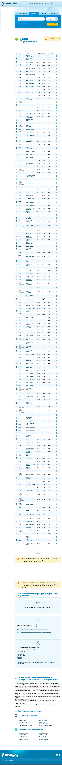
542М (20, 534)
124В (20, 452)
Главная (31, 3)
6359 (19, 522)
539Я (20, 302)
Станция (34, 13)
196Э (20, 77)
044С (20, 543)
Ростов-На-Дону (30, 66)
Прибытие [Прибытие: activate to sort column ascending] (39, 53)
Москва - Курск (42, 722)
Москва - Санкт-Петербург (45, 724)
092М (20, 160)
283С (20, 427)
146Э (20, 126)
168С (20, 249)
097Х (20, 243)
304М (20, 108)
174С (20, 68)
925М (20, 493)
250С (20, 265)
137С (20, 360)
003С (20, 346)
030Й (20, 314)
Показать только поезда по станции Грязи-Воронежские (34, 629)
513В (20, 233)
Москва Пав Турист (30, 495)
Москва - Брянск (23, 719)
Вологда (27, 193)
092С (20, 95)
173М (20, 114)
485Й (20, 74)
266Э (20, 260)
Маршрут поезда (22, 13)
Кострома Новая (29, 302)
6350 (19, 317)
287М (20, 537)
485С (20, 484)
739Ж (20, 409)
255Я (20, 299)
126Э (20, 212)
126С (20, 240)
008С (20, 464)
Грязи (27, 135)
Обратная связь (9, 760)
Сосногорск (28, 299)
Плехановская (29, 230)
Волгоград (32, 74)
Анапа (31, 81)
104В (20, 366)
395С (20, 527)
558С (20, 357)
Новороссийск (29, 144)
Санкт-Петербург (29, 141)
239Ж (20, 396)
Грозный (32, 83)
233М (20, 439)
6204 (19, 415)
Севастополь (29, 95)
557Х (20, 56)
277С (20, 296)
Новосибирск (29, 445)
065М (20, 519)
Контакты (52, 3)
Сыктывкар (28, 199)
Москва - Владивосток (44, 719)
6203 (19, 155)
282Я (20, 190)
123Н (20, 445)
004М (20, 290)
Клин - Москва (42, 736)
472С (20, 111)
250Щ (20, 399)
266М (20, 402)
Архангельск (28, 215)
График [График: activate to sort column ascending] (57, 53)
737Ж (20, 182)
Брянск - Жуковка (23, 733)
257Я (20, 196)
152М (20, 364)
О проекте (47, 3)
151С (20, 246)
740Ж (20, 255)
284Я (20, 305)
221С (20, 430)
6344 (19, 206)
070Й (20, 201)
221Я (20, 308)
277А (20, 164)
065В (20, 173)
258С (20, 379)
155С (20, 138)
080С (20, 421)
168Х (20, 458)
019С (20, 89)
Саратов (28, 354)
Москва (27, 55)
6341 (19, 230)
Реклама (19, 759)
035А (20, 224)
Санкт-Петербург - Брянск (25, 725)
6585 (19, 442)
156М (20, 167)
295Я (20, 277)
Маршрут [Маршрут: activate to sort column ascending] (27, 53)
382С (20, 129)
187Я (20, 280)
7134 (19, 478)
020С (20, 65)
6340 (19, 135)
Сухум (27, 62)
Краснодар (19, 657)
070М (20, 473)
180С (20, 454)
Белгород (28, 446)
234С (20, 144)
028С (20, 388)
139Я (20, 218)
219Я (20, 193)
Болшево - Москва (43, 738)
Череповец (28, 190)
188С (20, 327)
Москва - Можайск (43, 733)
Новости (36, 3)
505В (20, 237)
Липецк (31, 157)
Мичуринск (28, 394)
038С (20, 448)
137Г (19, 209)
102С (20, 371)
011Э (20, 169)
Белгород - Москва (43, 721)
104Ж (20, 338)
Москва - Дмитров (23, 738)
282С (20, 376)
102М (20, 471)
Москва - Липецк (23, 724)
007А (20, 141)
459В (20, 86)
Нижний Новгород (30, 175)
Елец (31, 155)
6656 (19, 433)
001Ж (20, 101)
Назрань (32, 132)
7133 (19, 436)
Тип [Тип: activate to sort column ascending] (16, 53)
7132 (19, 481)
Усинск (27, 274)
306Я (20, 199)
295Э (20, 333)
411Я (20, 274)
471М (20, 71)
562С (20, 491)
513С (20, 105)
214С (20, 59)
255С (20, 330)
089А (20, 351)
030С (20, 467)
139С (20, 418)
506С (20, 343)
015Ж (20, 152)
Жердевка (32, 179)
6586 (19, 179)
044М (20, 147)
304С (20, 62)
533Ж (20, 354)
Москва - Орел (22, 721)
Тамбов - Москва (23, 722)
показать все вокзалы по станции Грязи (38, 610)
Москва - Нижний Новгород (45, 725)
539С (20, 424)
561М (20, 540)
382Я (20, 81)
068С (20, 507)
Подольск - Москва (23, 736)
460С (20, 268)
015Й (20, 123)
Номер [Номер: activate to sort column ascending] (20, 53)
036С (20, 498)
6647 (19, 288)
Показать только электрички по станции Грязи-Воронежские (36, 632)
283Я (20, 311)
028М (20, 282)
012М (20, 406)
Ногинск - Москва (43, 735)
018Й (20, 252)
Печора (27, 196)
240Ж (20, 271)
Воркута (27, 277)
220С (20, 374)
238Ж (20, 524)
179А (20, 221)
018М (20, 461)
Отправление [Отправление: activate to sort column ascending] (50, 53)
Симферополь (29, 77)
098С (20, 120)
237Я (20, 187)
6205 (19, 385)
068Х (20, 511)
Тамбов (27, 86)
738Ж (20, 513)
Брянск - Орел (22, 735)
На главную (7, 759)
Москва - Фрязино (23, 740)
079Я (20, 215)
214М (20, 99)
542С (20, 92)
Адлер (31, 71)
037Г (19, 176)
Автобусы (54, 13)
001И (20, 504)
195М (20, 117)
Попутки (43, 13)
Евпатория (28, 68)
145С (20, 530)
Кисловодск (28, 209)
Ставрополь (28, 126)
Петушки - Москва (43, 740)
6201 (19, 157)
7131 (19, 393)
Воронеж (32, 135)
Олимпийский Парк (30, 56)
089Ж (20, 324)
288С (20, 487)
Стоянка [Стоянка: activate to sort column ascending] (43, 53)
